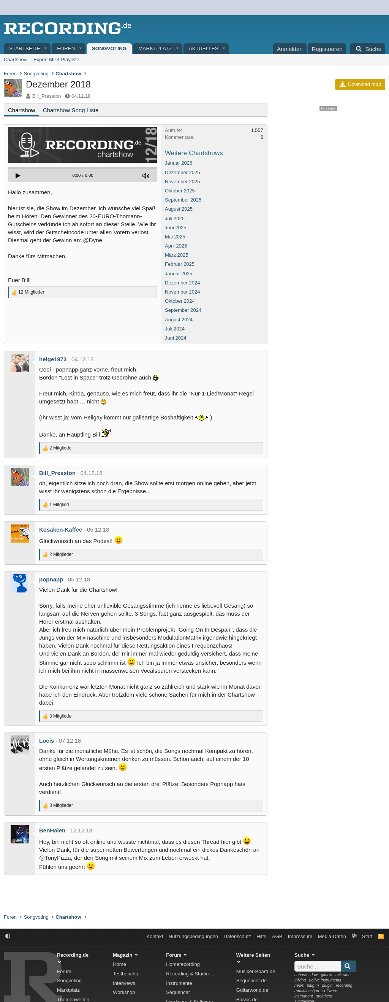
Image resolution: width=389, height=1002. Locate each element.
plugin (327, 985)
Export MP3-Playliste (56, 59)
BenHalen (52, 830)
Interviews (124, 983)
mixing (300, 980)
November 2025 (182, 181)
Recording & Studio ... (190, 974)
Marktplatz (155, 48)
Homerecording (183, 964)
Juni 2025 (175, 227)
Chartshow (15, 59)
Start (367, 936)
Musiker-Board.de (255, 971)
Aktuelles (203, 48)
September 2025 (183, 200)
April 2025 (176, 246)
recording (344, 985)
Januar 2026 (178, 163)
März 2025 (176, 255)
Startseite (24, 48)
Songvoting (109, 48)
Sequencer (178, 992)
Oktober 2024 (180, 301)
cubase (300, 975)
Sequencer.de (251, 980)
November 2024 (182, 292)
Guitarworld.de (252, 990)
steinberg (324, 996)
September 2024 (183, 310)
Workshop (124, 992)
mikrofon (343, 975)
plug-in (313, 985)
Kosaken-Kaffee (60, 529)
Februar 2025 (179, 264)
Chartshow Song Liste (71, 110)
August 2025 (179, 209)
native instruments (325, 980)
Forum (64, 971)
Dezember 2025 (182, 172)
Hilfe (261, 936)
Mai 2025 (175, 237)
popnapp (51, 579)
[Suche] (367, 48)
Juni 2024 (175, 338)
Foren (66, 48)
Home (119, 964)
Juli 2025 (175, 218)
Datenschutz (237, 936)
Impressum (300, 936)
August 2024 (179, 319)
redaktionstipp (306, 991)
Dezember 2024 (182, 283)
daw (314, 975)
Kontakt (154, 936)
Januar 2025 (178, 273)
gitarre (326, 975)
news (299, 985)
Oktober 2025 (180, 191)
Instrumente (179, 983)
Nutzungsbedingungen (193, 936)
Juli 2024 (175, 329)
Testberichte (126, 974)
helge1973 (53, 359)
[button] (46, 48)
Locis (46, 740)
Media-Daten (332, 936)
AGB (277, 936)
